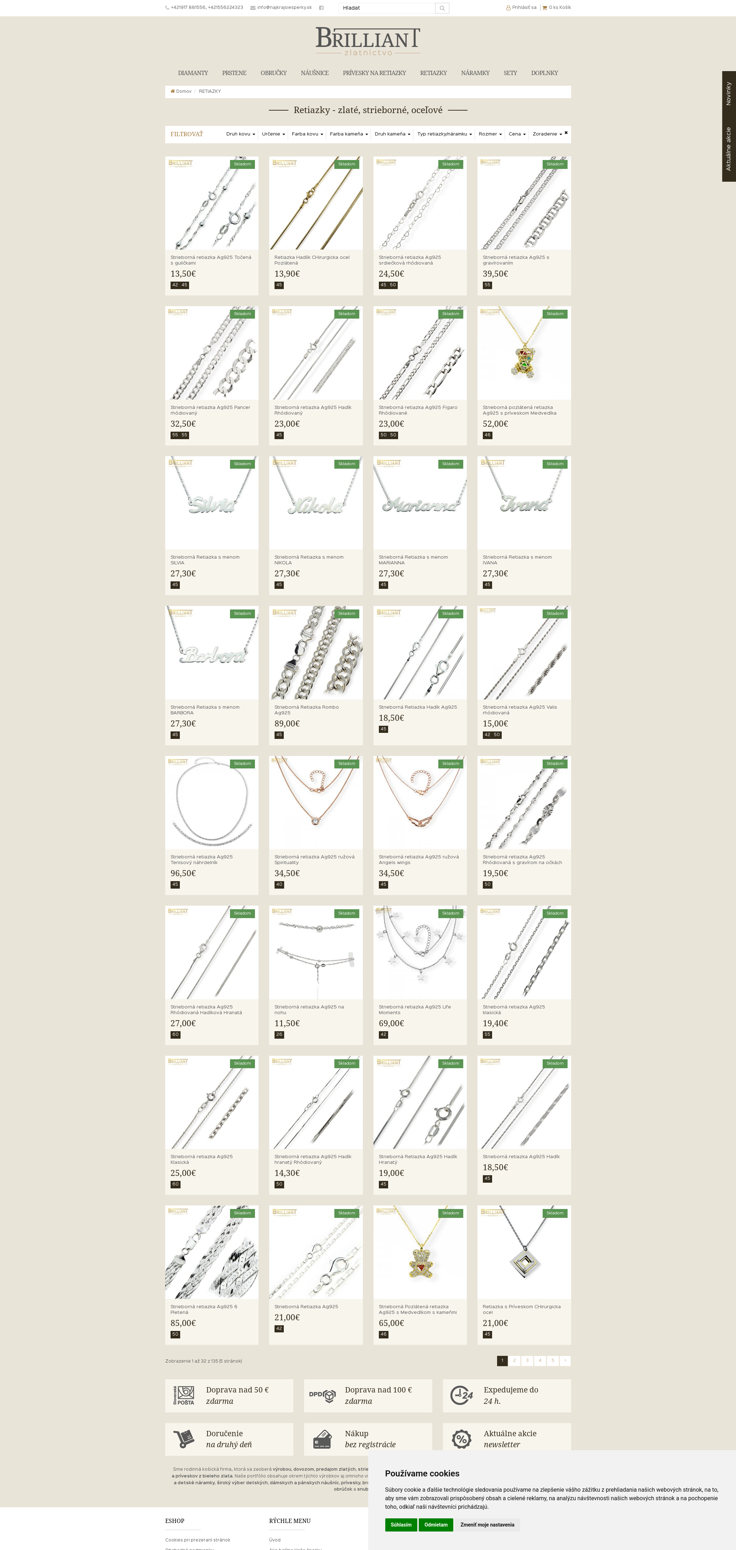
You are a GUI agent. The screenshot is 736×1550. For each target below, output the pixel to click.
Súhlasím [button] (401, 1525)
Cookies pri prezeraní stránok (197, 1540)
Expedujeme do (525, 1396)
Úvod (275, 1540)
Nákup (386, 1439)
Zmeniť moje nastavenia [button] (487, 1525)
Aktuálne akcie (525, 1439)
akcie (728, 149)
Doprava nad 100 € (386, 1396)
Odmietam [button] (436, 1525)
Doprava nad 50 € (247, 1396)
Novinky (728, 94)
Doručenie (247, 1439)
